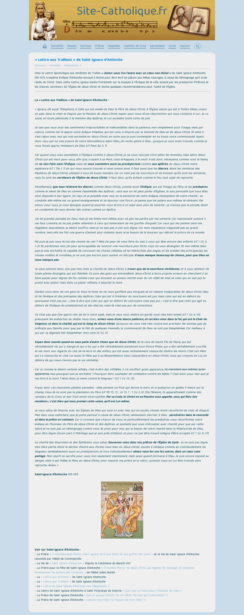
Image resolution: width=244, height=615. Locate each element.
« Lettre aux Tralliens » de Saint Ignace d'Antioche (79, 60)
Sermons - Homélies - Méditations (57, 65)
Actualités (57, 46)
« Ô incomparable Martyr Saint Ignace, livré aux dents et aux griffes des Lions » (101, 554)
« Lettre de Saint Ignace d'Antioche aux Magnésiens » (75, 586)
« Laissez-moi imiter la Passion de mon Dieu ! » (114, 600)
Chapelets (114, 46)
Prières (99, 46)
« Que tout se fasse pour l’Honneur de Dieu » (152, 591)
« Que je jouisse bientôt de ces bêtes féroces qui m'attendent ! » (125, 595)
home (44, 46)
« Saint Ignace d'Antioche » (67, 563)
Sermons (85, 46)
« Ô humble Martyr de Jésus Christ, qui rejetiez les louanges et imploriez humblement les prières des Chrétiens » (114, 570)
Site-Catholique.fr (122, 12)
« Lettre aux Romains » (56, 577)
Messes (71, 46)
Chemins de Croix (135, 46)
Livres (172, 46)
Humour (185, 46)
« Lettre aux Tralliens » (56, 582)
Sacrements (157, 46)
